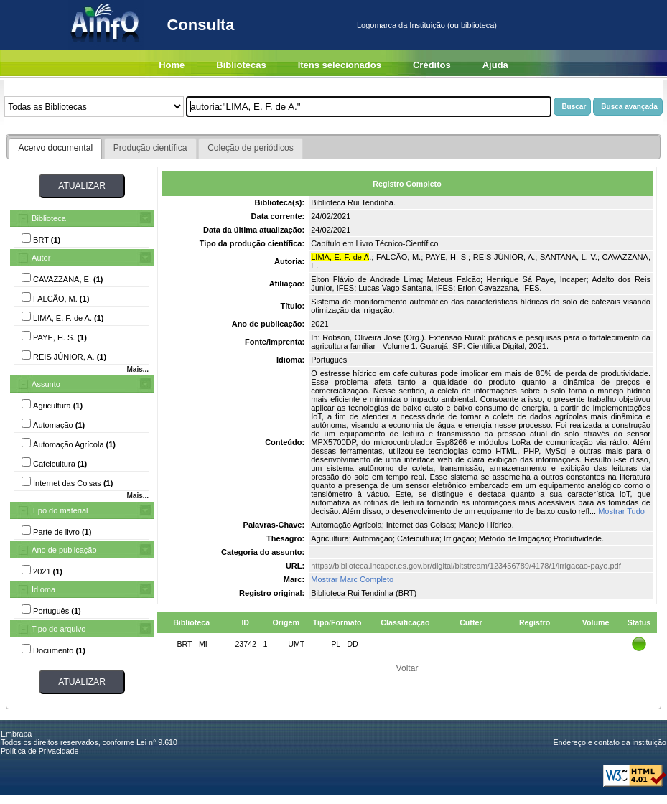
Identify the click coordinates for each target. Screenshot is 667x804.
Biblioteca (49, 218)
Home (172, 65)
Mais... (137, 369)
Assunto (46, 384)
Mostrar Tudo (621, 511)
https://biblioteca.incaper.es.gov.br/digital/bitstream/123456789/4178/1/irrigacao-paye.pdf (466, 565)
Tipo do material (60, 510)
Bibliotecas (241, 65)
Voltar (407, 668)
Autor (41, 257)
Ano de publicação (64, 550)
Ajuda (495, 65)
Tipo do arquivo (58, 629)
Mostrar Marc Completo (352, 579)
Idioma (43, 589)
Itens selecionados (339, 65)
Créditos (432, 65)
